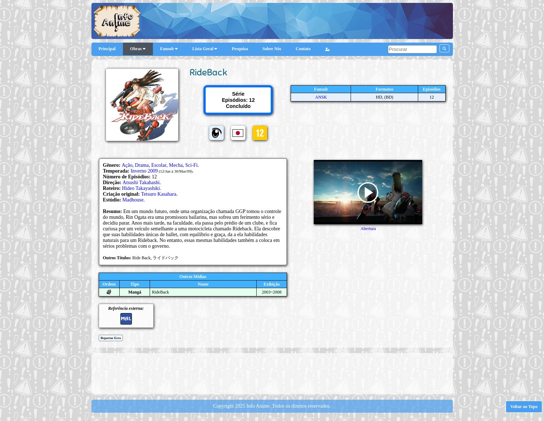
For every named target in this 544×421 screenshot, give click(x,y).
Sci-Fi (191, 165)
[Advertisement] (272, 373)
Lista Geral (204, 48)
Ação (127, 165)
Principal (107, 48)
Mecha (176, 165)
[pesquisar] (412, 49)
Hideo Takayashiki (141, 188)
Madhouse (133, 200)
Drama (142, 165)
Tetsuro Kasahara (158, 194)
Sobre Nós (271, 48)
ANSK (321, 97)
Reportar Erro (111, 338)
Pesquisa (240, 48)
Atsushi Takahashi (141, 182)
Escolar (158, 165)
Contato (303, 48)
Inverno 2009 (144, 171)
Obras (138, 48)
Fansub (169, 48)
